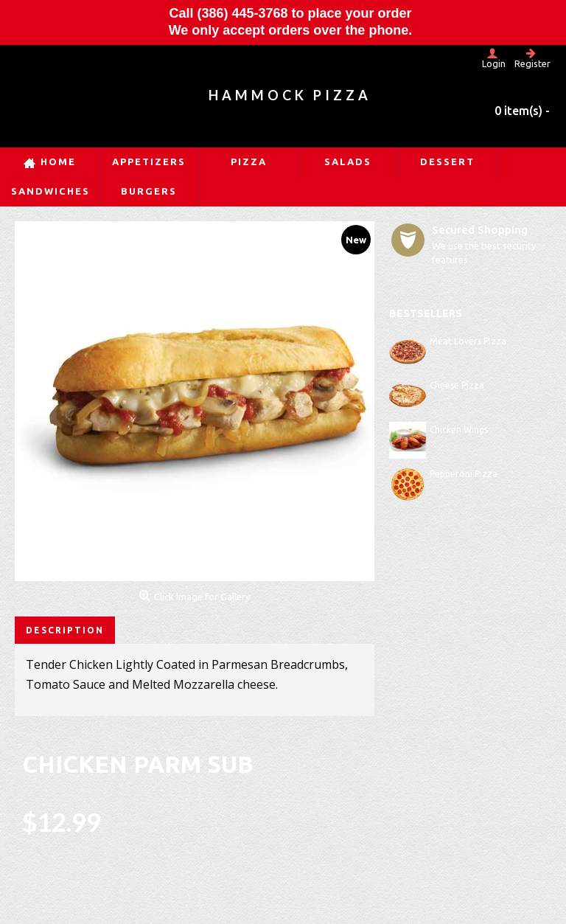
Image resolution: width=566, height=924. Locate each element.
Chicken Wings (459, 429)
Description (65, 630)
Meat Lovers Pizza (468, 341)
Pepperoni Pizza (463, 474)
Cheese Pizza (457, 385)
